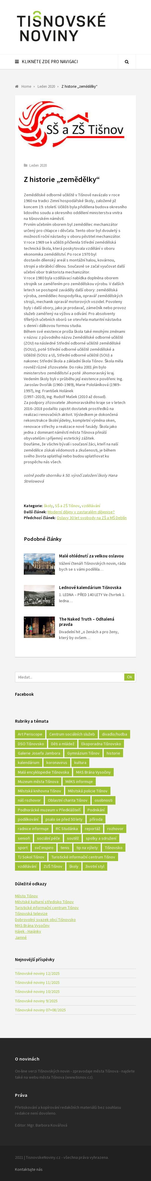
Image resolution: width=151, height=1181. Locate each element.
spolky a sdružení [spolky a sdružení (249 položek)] (101, 838)
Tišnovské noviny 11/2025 (37, 982)
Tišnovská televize (31, 913)
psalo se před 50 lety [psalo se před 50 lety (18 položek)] (64, 819)
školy (48, 505)
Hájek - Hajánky (28, 931)
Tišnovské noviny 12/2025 (37, 973)
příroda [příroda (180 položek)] (96, 819)
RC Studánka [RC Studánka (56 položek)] (67, 828)
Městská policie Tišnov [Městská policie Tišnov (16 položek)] (88, 790)
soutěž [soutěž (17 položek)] (73, 838)
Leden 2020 (38, 165)
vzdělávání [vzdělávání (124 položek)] (27, 866)
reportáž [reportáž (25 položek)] (92, 828)
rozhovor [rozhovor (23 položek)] (115, 828)
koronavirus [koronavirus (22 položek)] (56, 762)
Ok (129, 677)
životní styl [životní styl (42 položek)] (94, 866)
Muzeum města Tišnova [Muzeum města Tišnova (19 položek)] (38, 781)
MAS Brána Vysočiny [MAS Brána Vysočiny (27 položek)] (93, 772)
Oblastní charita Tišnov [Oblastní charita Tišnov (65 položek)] (68, 800)
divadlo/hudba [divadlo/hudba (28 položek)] (114, 734)
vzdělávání (91, 505)
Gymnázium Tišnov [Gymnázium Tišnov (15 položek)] (83, 753)
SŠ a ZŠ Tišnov (67, 505)
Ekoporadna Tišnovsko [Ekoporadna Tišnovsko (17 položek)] (101, 743)
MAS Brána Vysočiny (32, 925)
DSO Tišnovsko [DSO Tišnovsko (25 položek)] (31, 743)
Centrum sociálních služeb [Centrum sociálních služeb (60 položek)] (72, 734)
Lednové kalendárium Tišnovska (90, 587)
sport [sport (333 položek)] (23, 847)
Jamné (21, 937)
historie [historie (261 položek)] (113, 753)
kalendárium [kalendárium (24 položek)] (28, 762)
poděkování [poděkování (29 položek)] (28, 819)
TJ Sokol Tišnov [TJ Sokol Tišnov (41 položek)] (31, 857)
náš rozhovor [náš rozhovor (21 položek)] (29, 800)
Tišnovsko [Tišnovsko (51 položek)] (114, 847)
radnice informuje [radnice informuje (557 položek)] (33, 828)
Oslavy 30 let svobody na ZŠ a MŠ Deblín (92, 517)
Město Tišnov (26, 895)
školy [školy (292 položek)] (73, 866)
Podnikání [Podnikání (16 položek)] (96, 809)
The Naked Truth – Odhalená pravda (86, 621)
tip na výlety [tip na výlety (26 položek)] (87, 847)
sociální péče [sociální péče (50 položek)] (48, 838)
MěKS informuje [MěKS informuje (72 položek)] (79, 781)
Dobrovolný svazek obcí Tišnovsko (45, 919)
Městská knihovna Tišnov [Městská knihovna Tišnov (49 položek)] (39, 790)
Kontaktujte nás (29, 1169)
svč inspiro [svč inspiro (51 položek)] (44, 847)
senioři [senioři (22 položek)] (24, 838)
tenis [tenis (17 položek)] (65, 847)
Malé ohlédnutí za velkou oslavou (91, 556)
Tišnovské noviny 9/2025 (36, 1000)
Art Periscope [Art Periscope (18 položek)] (30, 734)
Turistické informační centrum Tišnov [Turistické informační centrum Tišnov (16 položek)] (83, 857)
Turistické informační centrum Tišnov (47, 907)
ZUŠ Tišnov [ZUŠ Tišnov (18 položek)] (52, 866)
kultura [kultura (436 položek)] (80, 762)
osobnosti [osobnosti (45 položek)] (104, 800)
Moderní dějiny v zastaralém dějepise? (81, 511)
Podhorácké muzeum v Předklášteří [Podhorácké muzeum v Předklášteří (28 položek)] (49, 809)
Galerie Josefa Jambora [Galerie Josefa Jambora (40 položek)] (39, 753)
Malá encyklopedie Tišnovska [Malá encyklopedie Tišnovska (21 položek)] (43, 772)
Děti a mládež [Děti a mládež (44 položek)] (62, 743)
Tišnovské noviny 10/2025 (37, 991)
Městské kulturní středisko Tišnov (44, 901)
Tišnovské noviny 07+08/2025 (40, 1010)
